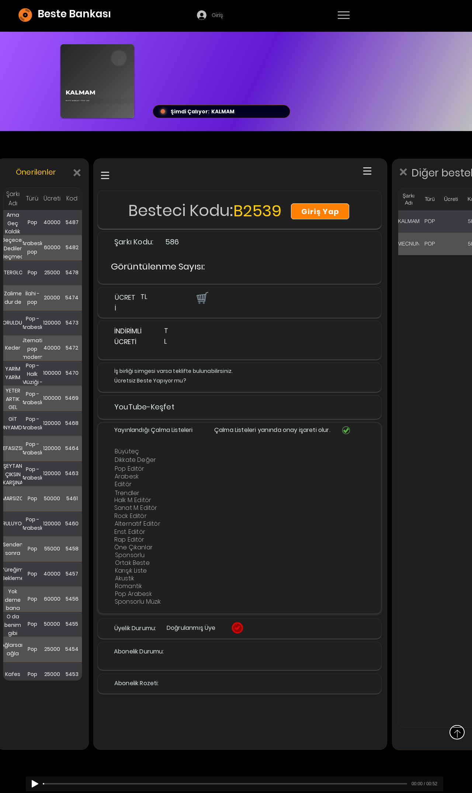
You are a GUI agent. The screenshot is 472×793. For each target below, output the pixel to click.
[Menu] (343, 15)
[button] (201, 297)
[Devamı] (387, 15)
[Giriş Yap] (320, 211)
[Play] (35, 783)
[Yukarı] (457, 732)
